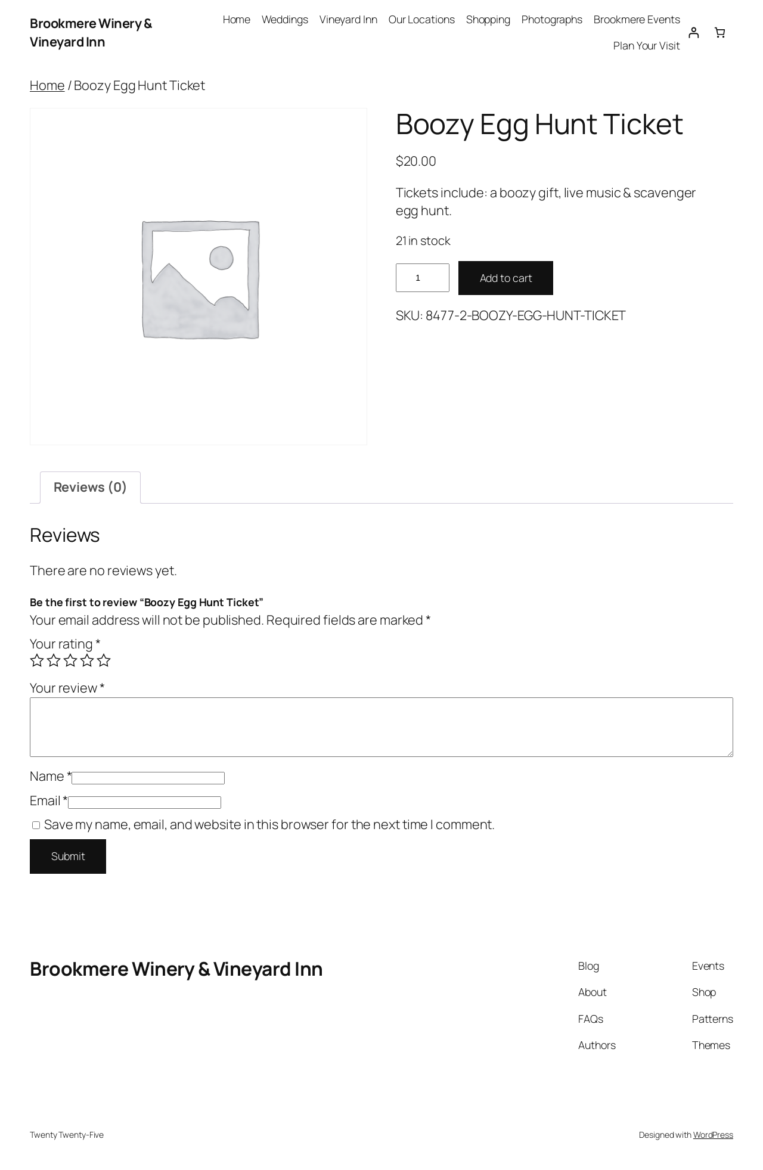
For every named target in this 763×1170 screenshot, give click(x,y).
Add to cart (506, 278)
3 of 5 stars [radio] (70, 660)
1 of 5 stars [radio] (37, 660)
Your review (67, 688)
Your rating (65, 644)
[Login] (693, 32)
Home (47, 85)
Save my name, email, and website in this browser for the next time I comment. (269, 824)
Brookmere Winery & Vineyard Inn (91, 32)
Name (51, 776)
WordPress (713, 1134)
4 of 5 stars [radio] (87, 660)
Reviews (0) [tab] (91, 487)
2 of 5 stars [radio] (53, 660)
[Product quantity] (422, 278)
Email (49, 800)
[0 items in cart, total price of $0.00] (719, 32)
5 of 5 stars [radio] (104, 660)
